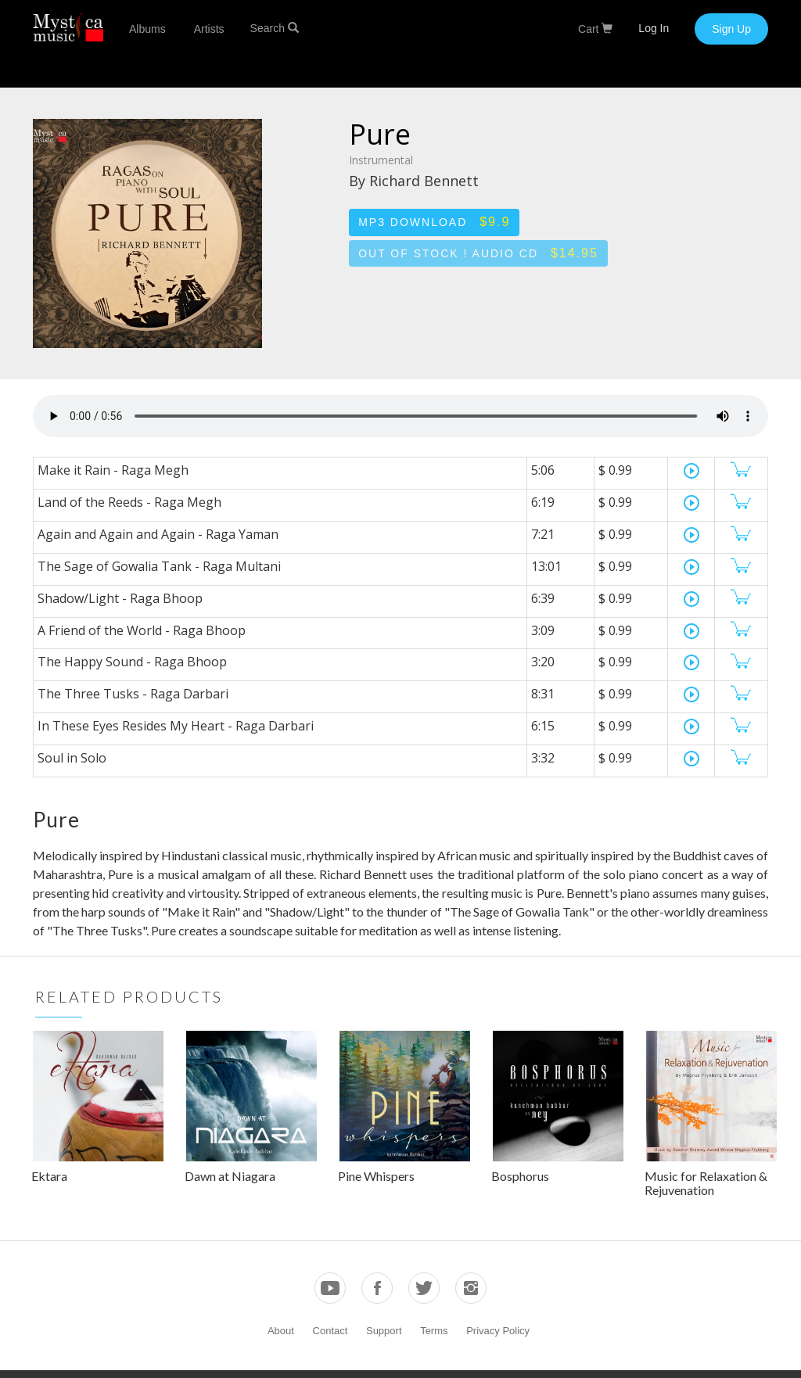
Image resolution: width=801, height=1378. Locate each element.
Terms (433, 1331)
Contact (330, 1331)
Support (384, 1331)
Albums (147, 29)
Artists (209, 29)
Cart (595, 29)
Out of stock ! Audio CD (478, 253)
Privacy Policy (498, 1331)
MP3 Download (434, 221)
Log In (653, 28)
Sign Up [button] (731, 29)
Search (274, 28)
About (281, 1331)
